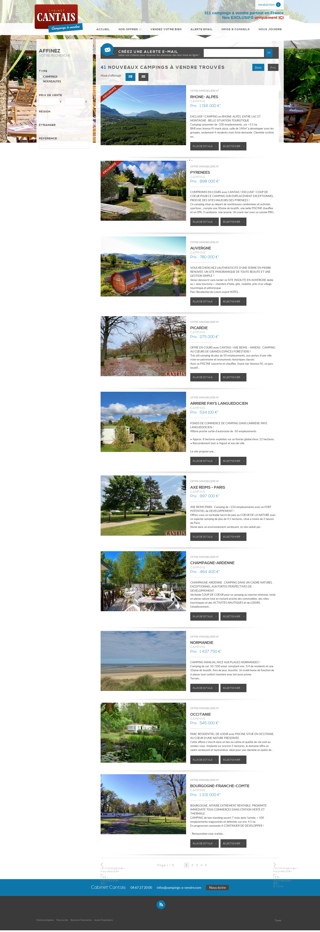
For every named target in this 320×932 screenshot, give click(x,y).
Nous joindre (270, 30)
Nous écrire (217, 889)
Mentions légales (45, 921)
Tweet (278, 922)
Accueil (110, 30)
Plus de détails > (204, 148)
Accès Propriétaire (103, 921)
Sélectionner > (233, 148)
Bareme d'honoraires (81, 921)
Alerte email (204, 30)
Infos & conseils (237, 30)
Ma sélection (269, 4)
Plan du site (62, 921)
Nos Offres (135, 30)
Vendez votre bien (170, 30)
